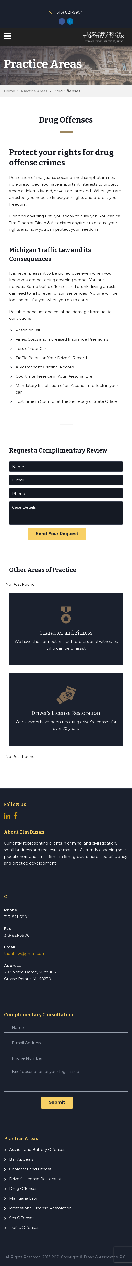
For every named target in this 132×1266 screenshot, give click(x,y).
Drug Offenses (23, 1188)
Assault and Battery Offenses (37, 1149)
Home (9, 91)
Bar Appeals (21, 1159)
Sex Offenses (21, 1217)
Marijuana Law (23, 1198)
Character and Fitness (30, 1169)
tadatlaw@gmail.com (24, 953)
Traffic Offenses (24, 1227)
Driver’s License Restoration (36, 1178)
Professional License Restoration (40, 1207)
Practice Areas (34, 91)
